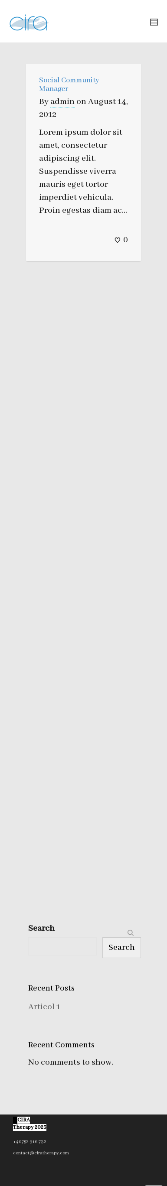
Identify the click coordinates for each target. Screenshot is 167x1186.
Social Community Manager (69, 85)
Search (41, 928)
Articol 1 (44, 1006)
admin (62, 101)
